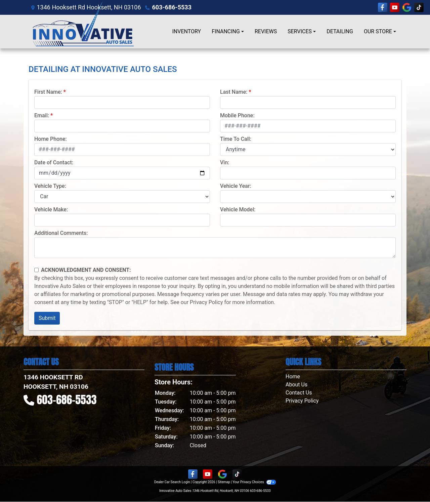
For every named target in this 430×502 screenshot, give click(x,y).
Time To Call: (235, 139)
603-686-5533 (171, 7)
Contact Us (299, 392)
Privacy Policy (206, 302)
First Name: (48, 92)
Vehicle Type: (50, 186)
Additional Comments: (61, 233)
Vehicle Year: (235, 186)
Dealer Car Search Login (172, 482)
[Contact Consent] (36, 270)
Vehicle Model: (237, 209)
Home (293, 376)
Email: (41, 115)
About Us (296, 384)
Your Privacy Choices (254, 482)
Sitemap (224, 482)
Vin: (224, 162)
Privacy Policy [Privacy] (302, 401)
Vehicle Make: (51, 209)
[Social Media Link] (419, 7)
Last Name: (234, 92)
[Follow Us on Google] (407, 7)
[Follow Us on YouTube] (395, 7)
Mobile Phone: (237, 115)
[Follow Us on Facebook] (383, 7)
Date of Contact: (53, 162)
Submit (47, 318)
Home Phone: (50, 139)
